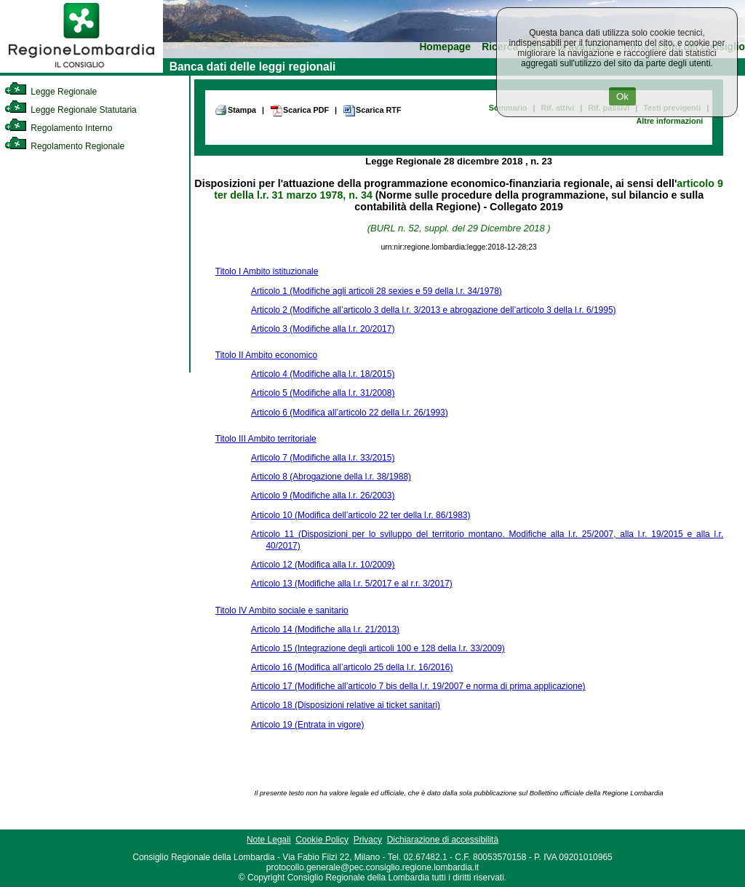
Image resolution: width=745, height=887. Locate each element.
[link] (81, 70)
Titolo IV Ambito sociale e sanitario (281, 610)
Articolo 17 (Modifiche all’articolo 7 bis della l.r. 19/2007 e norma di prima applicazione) (418, 686)
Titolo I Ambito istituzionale (267, 271)
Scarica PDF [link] (299, 110)
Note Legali (269, 840)
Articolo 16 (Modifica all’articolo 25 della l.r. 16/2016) (352, 667)
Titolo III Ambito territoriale (265, 439)
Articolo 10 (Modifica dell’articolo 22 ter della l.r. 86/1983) (361, 515)
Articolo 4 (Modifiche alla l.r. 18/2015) (322, 374)
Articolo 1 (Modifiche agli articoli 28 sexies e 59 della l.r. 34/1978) (376, 291)
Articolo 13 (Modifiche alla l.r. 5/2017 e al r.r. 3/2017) (352, 583)
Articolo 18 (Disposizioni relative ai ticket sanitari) (345, 705)
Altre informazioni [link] (669, 120)
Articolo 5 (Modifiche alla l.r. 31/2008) (322, 393)
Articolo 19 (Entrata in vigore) (307, 725)
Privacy (368, 840)
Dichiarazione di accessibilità (442, 840)
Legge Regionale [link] (50, 92)
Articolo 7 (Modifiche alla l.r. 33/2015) (322, 458)
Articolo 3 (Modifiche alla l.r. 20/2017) (322, 329)
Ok (622, 96)
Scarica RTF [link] (372, 110)
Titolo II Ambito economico (266, 355)
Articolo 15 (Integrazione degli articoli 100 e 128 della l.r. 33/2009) (378, 648)
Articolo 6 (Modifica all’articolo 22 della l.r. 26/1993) (349, 412)
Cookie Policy (321, 840)
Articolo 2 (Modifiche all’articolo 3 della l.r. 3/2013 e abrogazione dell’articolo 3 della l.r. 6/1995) (433, 310)
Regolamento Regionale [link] (64, 146)
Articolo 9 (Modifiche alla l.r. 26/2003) (322, 495)
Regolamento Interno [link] (58, 128)
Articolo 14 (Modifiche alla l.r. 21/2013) (325, 629)
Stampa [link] (235, 109)
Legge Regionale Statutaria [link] (70, 110)
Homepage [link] (445, 46)
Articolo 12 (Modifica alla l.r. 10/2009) (322, 565)
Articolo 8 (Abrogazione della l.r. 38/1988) (331, 477)
